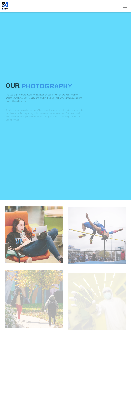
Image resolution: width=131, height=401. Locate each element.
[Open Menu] (125, 6)
